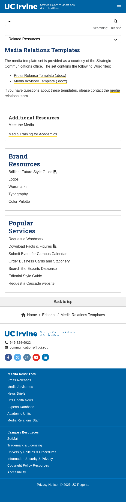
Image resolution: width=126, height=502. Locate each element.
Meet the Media (21, 125)
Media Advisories (20, 387)
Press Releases (19, 380)
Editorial (49, 315)
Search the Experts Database (33, 269)
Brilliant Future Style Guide (33, 172)
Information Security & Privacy (30, 459)
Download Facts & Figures (33, 246)
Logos (14, 179)
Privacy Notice (47, 484)
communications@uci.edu (29, 347)
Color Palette (19, 201)
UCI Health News (20, 400)
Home (32, 315)
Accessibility (16, 472)
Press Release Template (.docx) (40, 76)
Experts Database (20, 407)
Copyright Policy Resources (28, 465)
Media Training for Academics (33, 134)
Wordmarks (18, 187)
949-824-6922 (20, 342)
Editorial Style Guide (25, 276)
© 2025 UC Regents (74, 484)
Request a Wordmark (26, 239)
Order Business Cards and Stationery (39, 261)
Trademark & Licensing (24, 445)
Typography (18, 194)
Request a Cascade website (31, 283)
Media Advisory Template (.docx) (40, 81)
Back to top (63, 302)
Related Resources (63, 39)
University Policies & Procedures (32, 452)
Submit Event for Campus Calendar (38, 254)
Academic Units (19, 413)
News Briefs (16, 393)
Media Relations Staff (23, 420)
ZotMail (12, 438)
